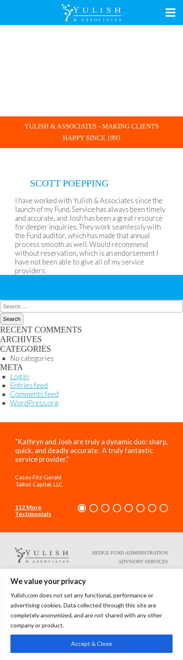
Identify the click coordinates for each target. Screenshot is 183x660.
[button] (81, 508)
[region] (91, 614)
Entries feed (29, 385)
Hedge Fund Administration (130, 553)
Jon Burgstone (79, 284)
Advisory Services (143, 561)
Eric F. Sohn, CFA (67, 279)
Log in (19, 376)
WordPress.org (34, 402)
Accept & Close (91, 643)
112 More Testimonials (33, 510)
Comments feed (34, 394)
